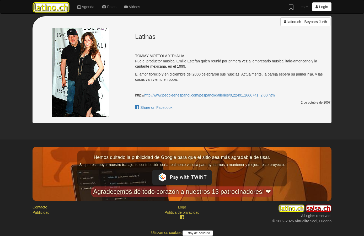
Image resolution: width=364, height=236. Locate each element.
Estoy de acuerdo (197, 233)
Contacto (40, 207)
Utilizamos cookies (167, 232)
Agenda (85, 7)
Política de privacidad (181, 212)
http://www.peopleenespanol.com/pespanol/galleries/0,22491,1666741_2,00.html (209, 95)
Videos (132, 7)
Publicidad (41, 212)
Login (321, 7)
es (304, 7)
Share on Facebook (153, 107)
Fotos (109, 7)
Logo (182, 207)
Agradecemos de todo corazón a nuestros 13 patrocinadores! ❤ (182, 191)
